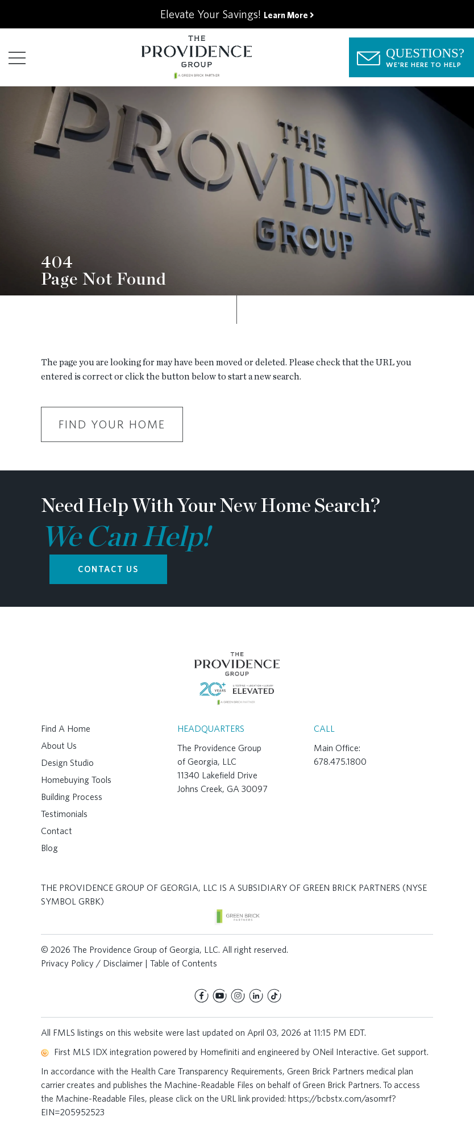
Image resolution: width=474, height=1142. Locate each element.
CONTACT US (108, 569)
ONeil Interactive (345, 1052)
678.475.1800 (340, 761)
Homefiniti (219, 1052)
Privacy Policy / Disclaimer (92, 963)
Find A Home (65, 728)
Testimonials (64, 813)
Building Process (71, 796)
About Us (59, 745)
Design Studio (67, 762)
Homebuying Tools (76, 779)
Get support (404, 1052)
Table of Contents (183, 963)
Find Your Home (112, 424)
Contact (56, 831)
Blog (49, 848)
